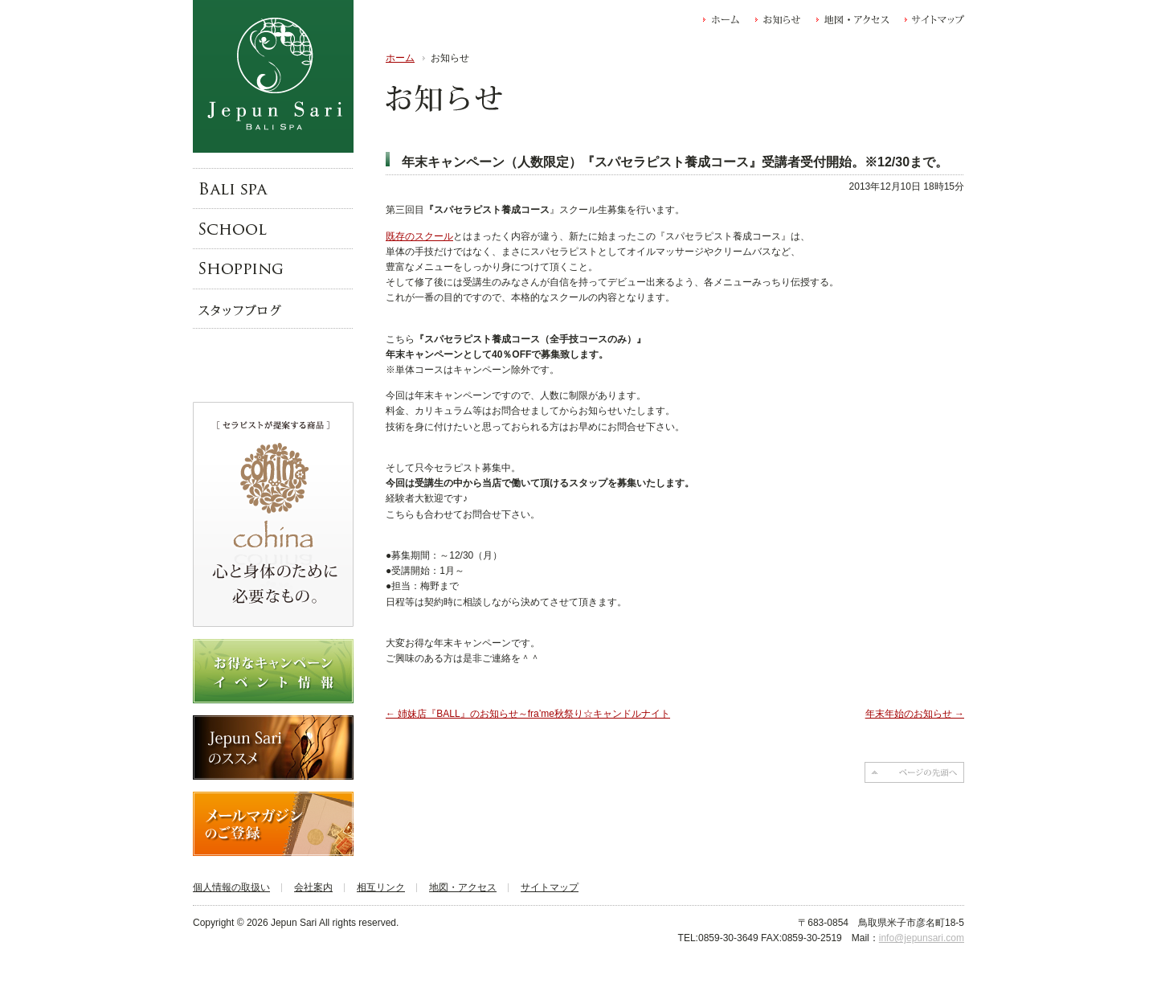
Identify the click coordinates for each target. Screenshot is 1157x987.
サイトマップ (549, 887)
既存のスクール (419, 236)
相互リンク (381, 887)
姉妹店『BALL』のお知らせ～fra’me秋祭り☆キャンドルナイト (528, 713)
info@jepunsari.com (921, 938)
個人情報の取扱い (231, 887)
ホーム (400, 57)
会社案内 (313, 887)
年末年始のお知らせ (914, 713)
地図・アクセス (463, 887)
